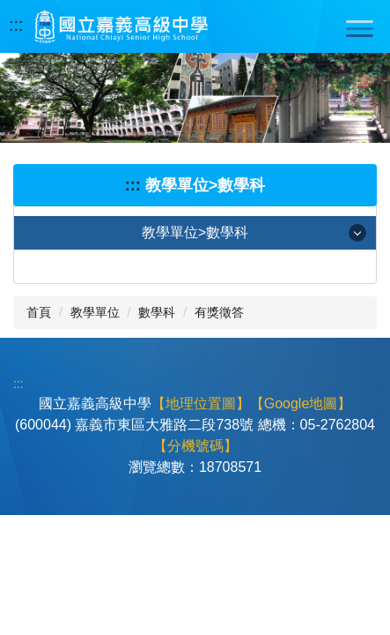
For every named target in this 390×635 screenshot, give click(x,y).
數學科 (156, 312)
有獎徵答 (219, 312)
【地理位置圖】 (200, 403)
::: (16, 25)
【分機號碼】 (195, 445)
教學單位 (95, 312)
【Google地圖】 (301, 403)
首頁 (38, 312)
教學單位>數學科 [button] (195, 232)
